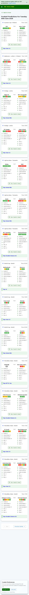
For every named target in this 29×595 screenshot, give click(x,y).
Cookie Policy (12, 592)
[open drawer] (1, 6)
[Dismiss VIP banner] (27, 2)
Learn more (12, 3)
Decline (13, 589)
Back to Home (6, 12)
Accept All (6, 589)
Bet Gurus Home (9, 7)
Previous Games (20, 526)
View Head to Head (14, 45)
